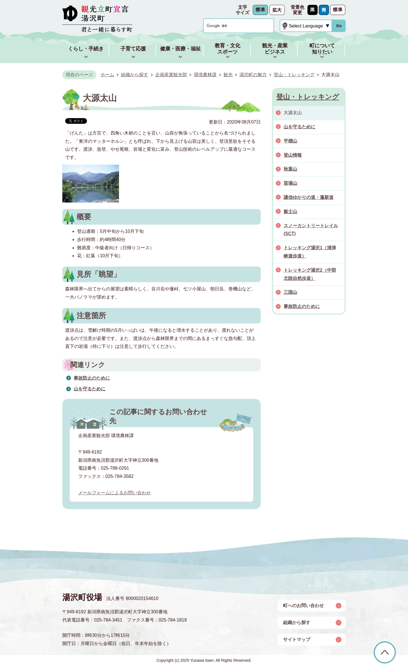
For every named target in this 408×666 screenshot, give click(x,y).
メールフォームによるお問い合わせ (114, 492)
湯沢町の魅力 (253, 74)
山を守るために (89, 388)
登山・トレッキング (294, 74)
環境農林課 (205, 74)
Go (339, 26)
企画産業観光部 (171, 74)
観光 (228, 74)
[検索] (233, 26)
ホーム (107, 74)
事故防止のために (92, 378)
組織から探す (134, 74)
